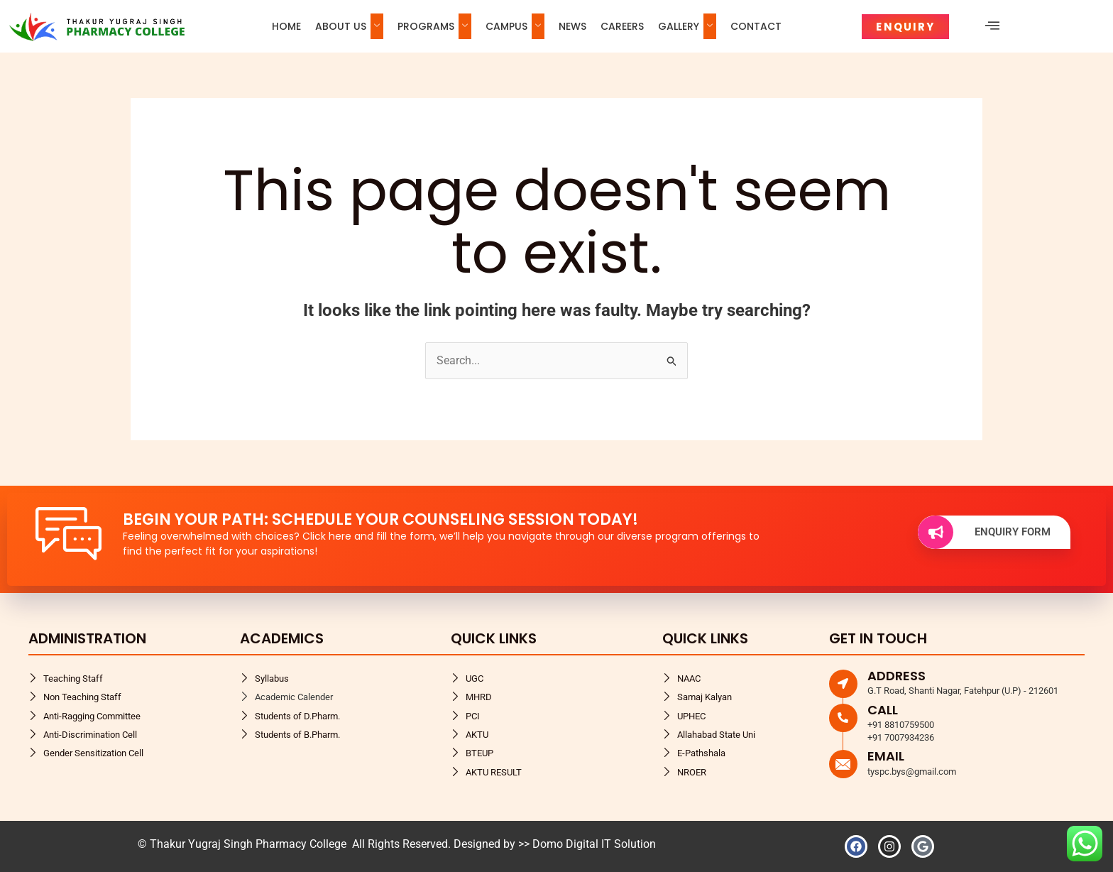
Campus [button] (515, 26)
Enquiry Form (984, 532)
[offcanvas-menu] (992, 26)
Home (286, 26)
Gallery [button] (687, 26)
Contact (756, 26)
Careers (622, 26)
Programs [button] (434, 26)
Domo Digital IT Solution (594, 844)
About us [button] (349, 26)
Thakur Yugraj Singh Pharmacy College (249, 844)
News (572, 26)
